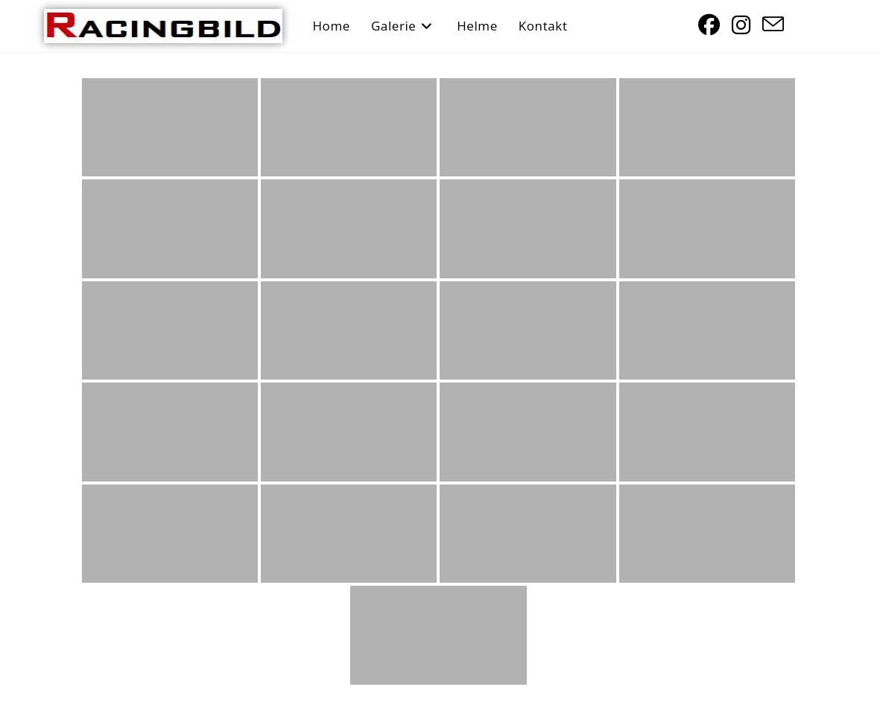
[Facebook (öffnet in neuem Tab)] (709, 24)
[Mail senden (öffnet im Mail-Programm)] (773, 24)
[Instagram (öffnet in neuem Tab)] (741, 24)
